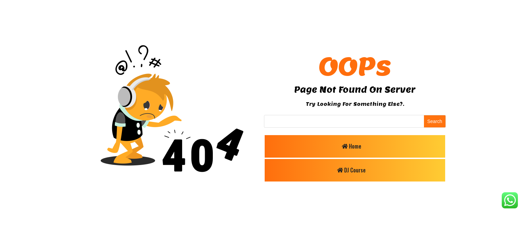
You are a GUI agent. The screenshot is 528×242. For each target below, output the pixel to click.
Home (355, 146)
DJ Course (355, 170)
